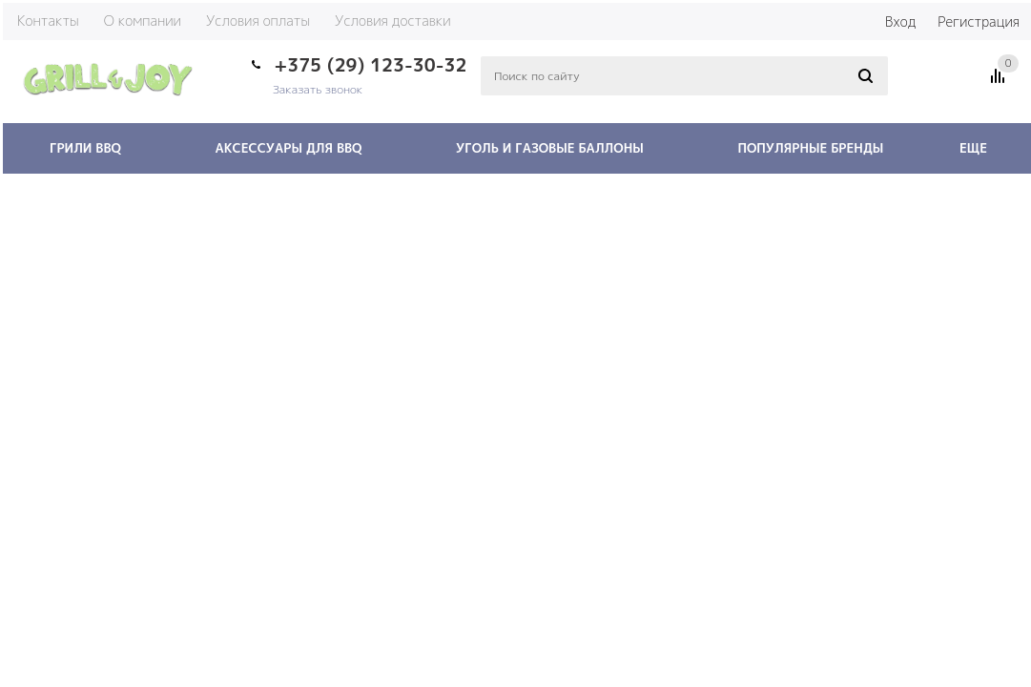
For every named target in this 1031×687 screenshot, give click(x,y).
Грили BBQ (85, 147)
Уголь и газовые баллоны (550, 147)
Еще (982, 147)
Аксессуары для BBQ (288, 147)
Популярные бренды (810, 147)
